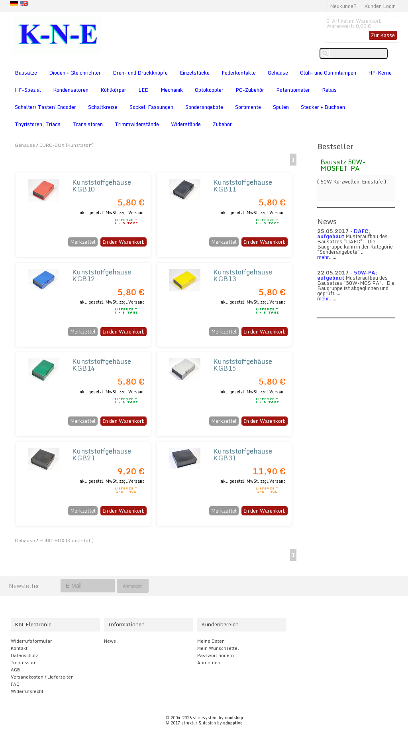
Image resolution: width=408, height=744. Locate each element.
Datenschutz (24, 655)
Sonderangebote (204, 107)
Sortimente (248, 107)
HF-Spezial (28, 89)
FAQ (15, 684)
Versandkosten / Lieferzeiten (42, 677)
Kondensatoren (70, 89)
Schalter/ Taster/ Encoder (45, 107)
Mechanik (172, 89)
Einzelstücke (195, 72)
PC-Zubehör (249, 89)
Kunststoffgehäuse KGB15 (242, 364)
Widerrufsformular (31, 641)
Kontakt (19, 648)
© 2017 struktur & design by (204, 723)
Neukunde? (343, 6)
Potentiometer (293, 89)
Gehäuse (278, 72)
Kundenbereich (220, 624)
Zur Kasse (383, 35)
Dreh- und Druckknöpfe (140, 72)
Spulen (281, 107)
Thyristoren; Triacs (38, 124)
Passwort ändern (215, 655)
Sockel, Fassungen (151, 107)
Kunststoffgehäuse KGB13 (242, 275)
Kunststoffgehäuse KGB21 (101, 454)
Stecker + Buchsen (323, 107)
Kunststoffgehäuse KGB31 (242, 454)
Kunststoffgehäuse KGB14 (101, 364)
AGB (15, 669)
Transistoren (88, 124)
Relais (329, 89)
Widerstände (186, 124)
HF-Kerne (380, 72)
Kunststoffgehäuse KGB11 (242, 185)
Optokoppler (209, 89)
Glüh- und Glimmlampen (328, 72)
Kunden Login (380, 6)
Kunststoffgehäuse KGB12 (101, 275)
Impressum (24, 662)
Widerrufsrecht (27, 691)
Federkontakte (239, 72)
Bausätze (26, 72)
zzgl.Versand (132, 212)
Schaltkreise (103, 107)
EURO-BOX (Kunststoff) (66, 145)
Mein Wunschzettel (218, 648)
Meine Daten (211, 641)
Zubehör (222, 124)
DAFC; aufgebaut (343, 234)
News (110, 641)
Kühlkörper (113, 89)
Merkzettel (83, 241)
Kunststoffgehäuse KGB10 (101, 185)
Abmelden (208, 662)
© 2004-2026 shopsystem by (204, 717)
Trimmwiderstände (137, 124)
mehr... (325, 257)
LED (143, 89)
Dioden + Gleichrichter (75, 72)
